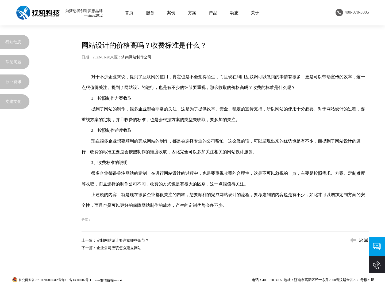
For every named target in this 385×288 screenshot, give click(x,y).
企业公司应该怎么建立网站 (119, 248)
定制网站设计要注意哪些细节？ (123, 240)
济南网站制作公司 (136, 57)
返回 (363, 240)
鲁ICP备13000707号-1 (76, 280)
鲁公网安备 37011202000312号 (40, 280)
